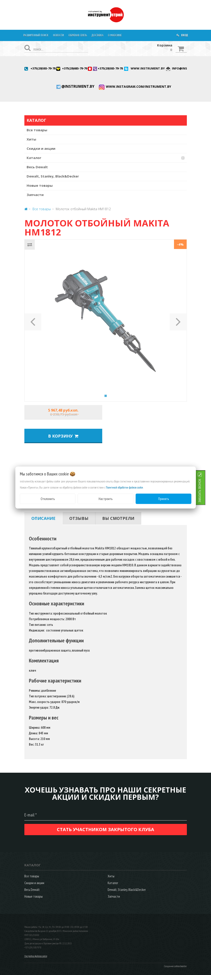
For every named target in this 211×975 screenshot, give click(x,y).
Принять (163, 498)
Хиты (31, 139)
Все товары (37, 130)
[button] (33, 320)
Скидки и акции (41, 148)
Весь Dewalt (37, 167)
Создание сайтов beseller (175, 966)
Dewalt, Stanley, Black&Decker (53, 176)
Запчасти (35, 194)
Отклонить (48, 498)
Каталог (34, 157)
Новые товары (40, 185)
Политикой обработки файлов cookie (124, 487)
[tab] (43, 518)
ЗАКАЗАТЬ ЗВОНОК (205, 490)
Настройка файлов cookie (35, 956)
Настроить (105, 498)
